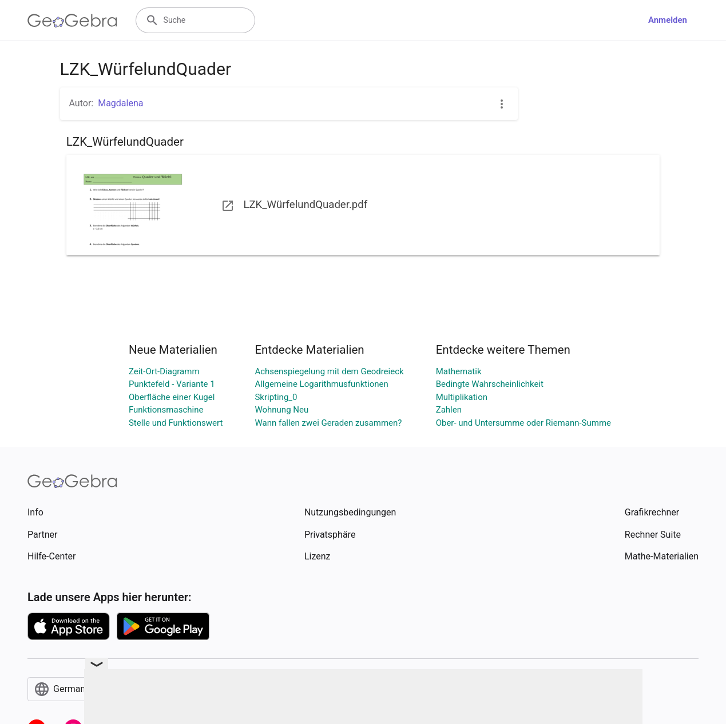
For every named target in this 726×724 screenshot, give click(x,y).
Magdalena (120, 103)
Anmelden (667, 20)
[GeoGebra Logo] (72, 20)
